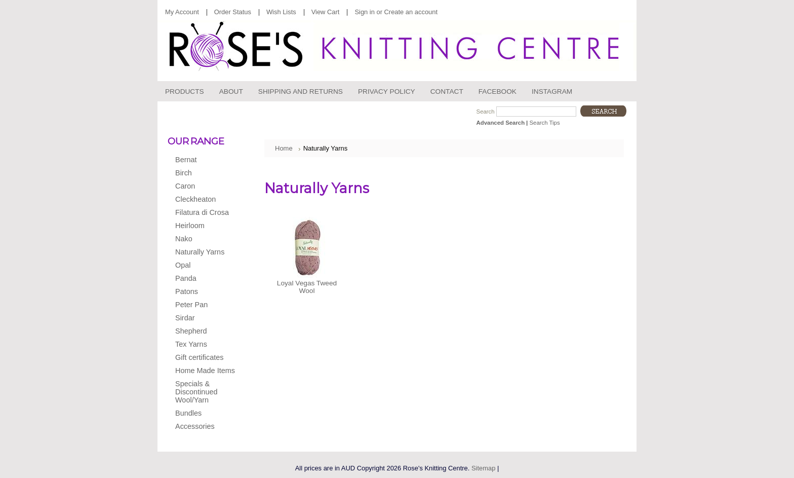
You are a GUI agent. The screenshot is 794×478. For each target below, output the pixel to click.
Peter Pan (204, 305)
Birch (204, 173)
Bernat (204, 160)
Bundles (188, 413)
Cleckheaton (204, 199)
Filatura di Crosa (204, 212)
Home (284, 148)
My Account (182, 12)
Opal (204, 265)
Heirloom (204, 226)
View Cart (325, 12)
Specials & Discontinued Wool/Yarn (196, 392)
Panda (204, 278)
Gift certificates (199, 357)
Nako (204, 239)
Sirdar (204, 318)
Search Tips (544, 123)
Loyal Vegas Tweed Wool (307, 287)
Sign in (364, 12)
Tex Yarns (204, 344)
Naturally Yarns (204, 252)
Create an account (411, 12)
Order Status (232, 12)
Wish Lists (281, 12)
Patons (204, 292)
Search (486, 111)
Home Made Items (205, 370)
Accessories (204, 426)
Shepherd (204, 331)
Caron (204, 186)
